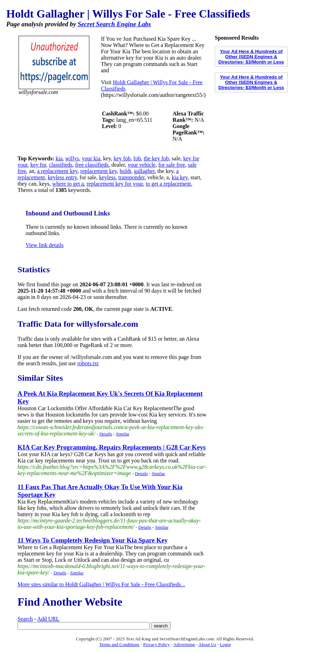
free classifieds (92, 165)
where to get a (68, 184)
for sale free (171, 165)
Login (225, 644)
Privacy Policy (156, 644)
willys (72, 158)
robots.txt (88, 363)
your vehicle (142, 165)
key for (38, 165)
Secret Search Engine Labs (114, 24)
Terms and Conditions (119, 644)
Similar (122, 434)
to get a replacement (168, 184)
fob (137, 158)
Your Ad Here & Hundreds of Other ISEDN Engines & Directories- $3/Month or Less (251, 57)
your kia (91, 158)
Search (25, 619)
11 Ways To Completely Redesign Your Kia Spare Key (93, 540)
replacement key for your (115, 184)
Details (105, 434)
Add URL (48, 619)
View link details (44, 245)
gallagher (144, 171)
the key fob (156, 158)
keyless (107, 177)
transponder (131, 177)
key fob (122, 158)
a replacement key (57, 171)
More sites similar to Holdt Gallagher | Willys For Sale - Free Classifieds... (101, 584)
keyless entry (62, 177)
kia (59, 158)
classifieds (61, 165)
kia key (180, 177)
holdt (125, 171)
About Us (207, 644)
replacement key (98, 171)
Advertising (184, 644)
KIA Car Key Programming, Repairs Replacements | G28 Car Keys (112, 447)
